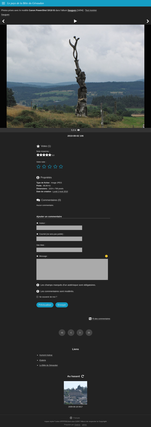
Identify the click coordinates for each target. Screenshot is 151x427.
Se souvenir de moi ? (48, 297)
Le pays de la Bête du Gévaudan (25, 3)
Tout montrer (91, 10)
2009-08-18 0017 (75, 407)
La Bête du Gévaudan (48, 365)
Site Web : (40, 245)
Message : (43, 256)
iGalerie (42, 360)
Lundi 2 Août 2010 (60, 191)
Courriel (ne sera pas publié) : (51, 234)
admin (84, 425)
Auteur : (42, 223)
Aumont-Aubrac (45, 355)
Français (75, 417)
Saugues (72, 10)
